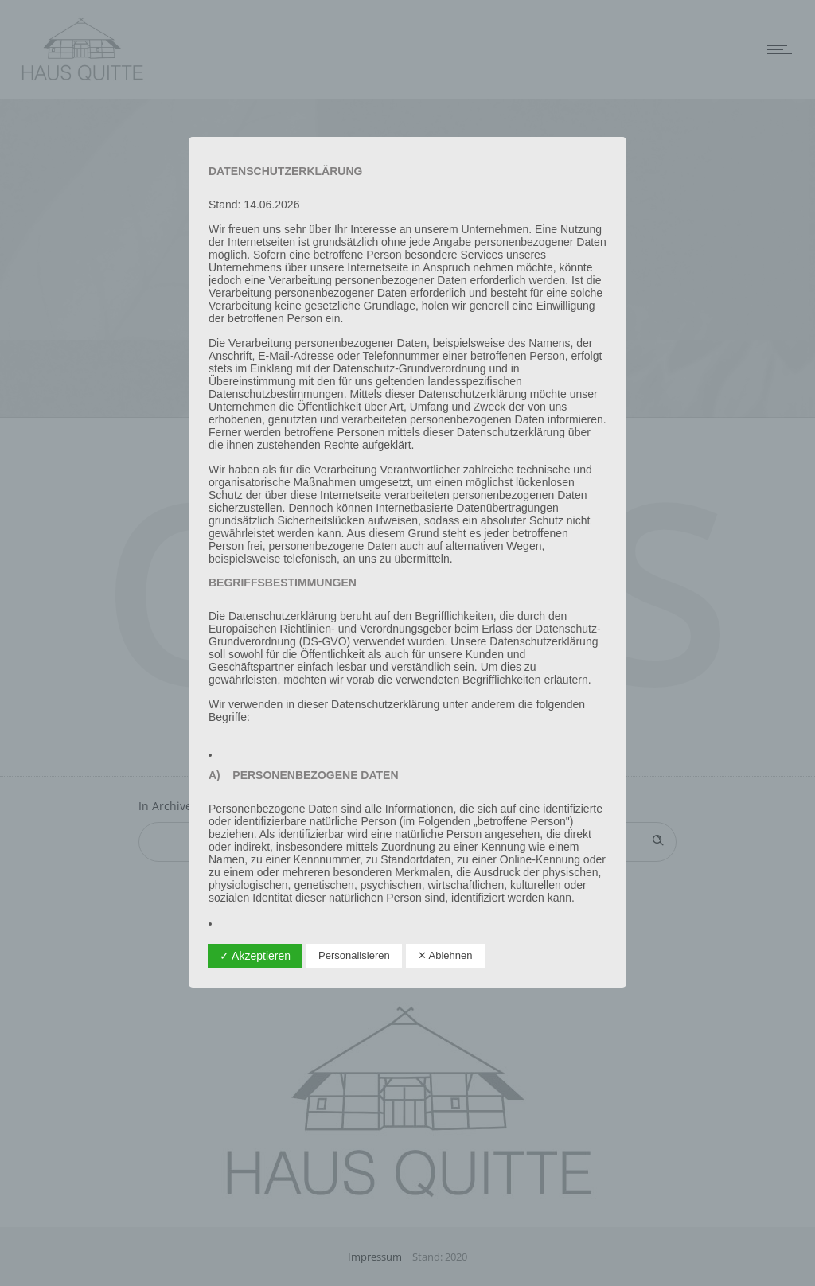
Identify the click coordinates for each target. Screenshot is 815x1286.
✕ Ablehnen (445, 955)
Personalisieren (354, 955)
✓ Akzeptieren (255, 955)
